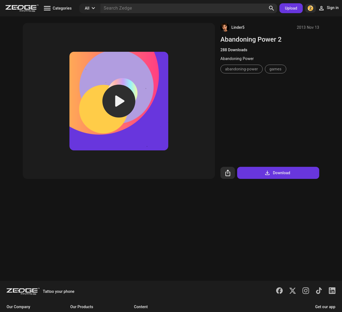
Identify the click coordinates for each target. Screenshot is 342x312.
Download (277, 173)
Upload (291, 8)
